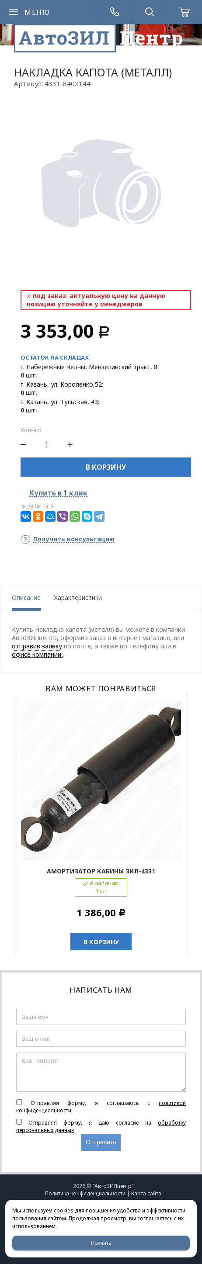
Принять (101, 1243)
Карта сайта (146, 1193)
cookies (63, 1210)
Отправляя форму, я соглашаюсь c (101, 1106)
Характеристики (78, 597)
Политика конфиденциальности (85, 1193)
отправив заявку (37, 646)
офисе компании (37, 654)
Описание (26, 597)
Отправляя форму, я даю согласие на (101, 1126)
